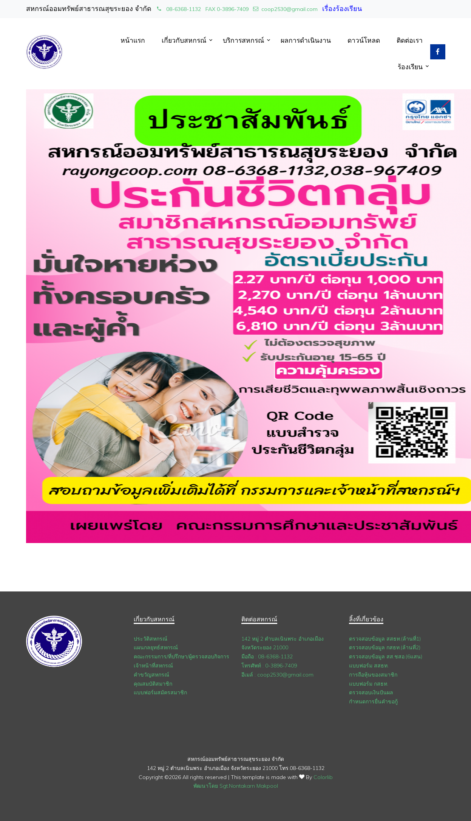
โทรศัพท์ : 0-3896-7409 (269, 665)
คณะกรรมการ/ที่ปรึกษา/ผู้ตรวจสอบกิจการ (181, 656)
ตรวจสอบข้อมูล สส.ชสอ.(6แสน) (385, 656)
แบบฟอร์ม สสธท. (369, 665)
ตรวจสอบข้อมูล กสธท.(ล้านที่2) (384, 647)
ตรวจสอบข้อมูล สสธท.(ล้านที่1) (385, 638)
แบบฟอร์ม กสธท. (368, 683)
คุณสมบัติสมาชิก (153, 683)
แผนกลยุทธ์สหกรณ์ (156, 647)
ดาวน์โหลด (363, 40)
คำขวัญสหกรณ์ (151, 674)
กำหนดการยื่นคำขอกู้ (373, 701)
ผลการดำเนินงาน (306, 40)
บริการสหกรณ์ (243, 40)
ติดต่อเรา (410, 40)
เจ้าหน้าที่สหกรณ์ (153, 665)
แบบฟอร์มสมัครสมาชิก (160, 692)
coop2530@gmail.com (285, 9)
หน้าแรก (132, 40)
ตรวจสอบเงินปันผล (371, 692)
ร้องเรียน (410, 66)
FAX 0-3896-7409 (227, 9)
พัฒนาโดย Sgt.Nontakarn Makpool (235, 785)
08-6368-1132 (178, 9)
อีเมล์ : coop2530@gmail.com (277, 674)
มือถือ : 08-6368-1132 (267, 656)
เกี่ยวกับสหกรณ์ (184, 40)
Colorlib (323, 777)
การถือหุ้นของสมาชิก (373, 674)
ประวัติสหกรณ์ (150, 638)
